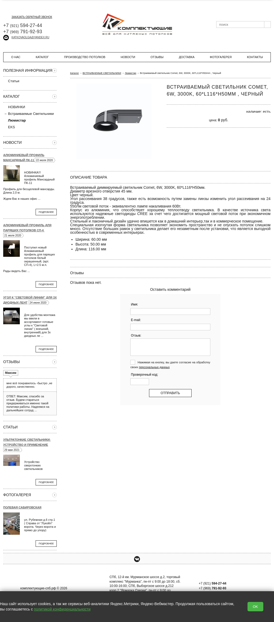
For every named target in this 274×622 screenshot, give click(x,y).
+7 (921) (212, 583)
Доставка (186, 57)
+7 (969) (212, 588)
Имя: (134, 304)
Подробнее (46, 212)
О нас (16, 57)
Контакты (255, 57)
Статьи (11, 81)
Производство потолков (84, 57)
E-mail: (136, 320)
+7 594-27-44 (22, 25)
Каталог (42, 57)
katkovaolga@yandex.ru (26, 37)
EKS (9, 127)
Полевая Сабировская (22, 507)
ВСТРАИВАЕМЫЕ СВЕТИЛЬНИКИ (102, 73)
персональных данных (154, 367)
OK (255, 607)
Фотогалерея (221, 57)
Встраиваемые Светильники (31, 114)
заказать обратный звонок (27, 17)
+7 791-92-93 (22, 31)
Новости (128, 57)
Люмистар (130, 73)
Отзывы (156, 57)
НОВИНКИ (16, 107)
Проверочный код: (144, 374)
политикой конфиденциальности (62, 609)
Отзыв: (136, 335)
